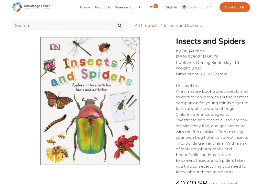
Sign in (171, 7)
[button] (139, 7)
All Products (146, 25)
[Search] (120, 25)
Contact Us (235, 7)
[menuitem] (85, 7)
